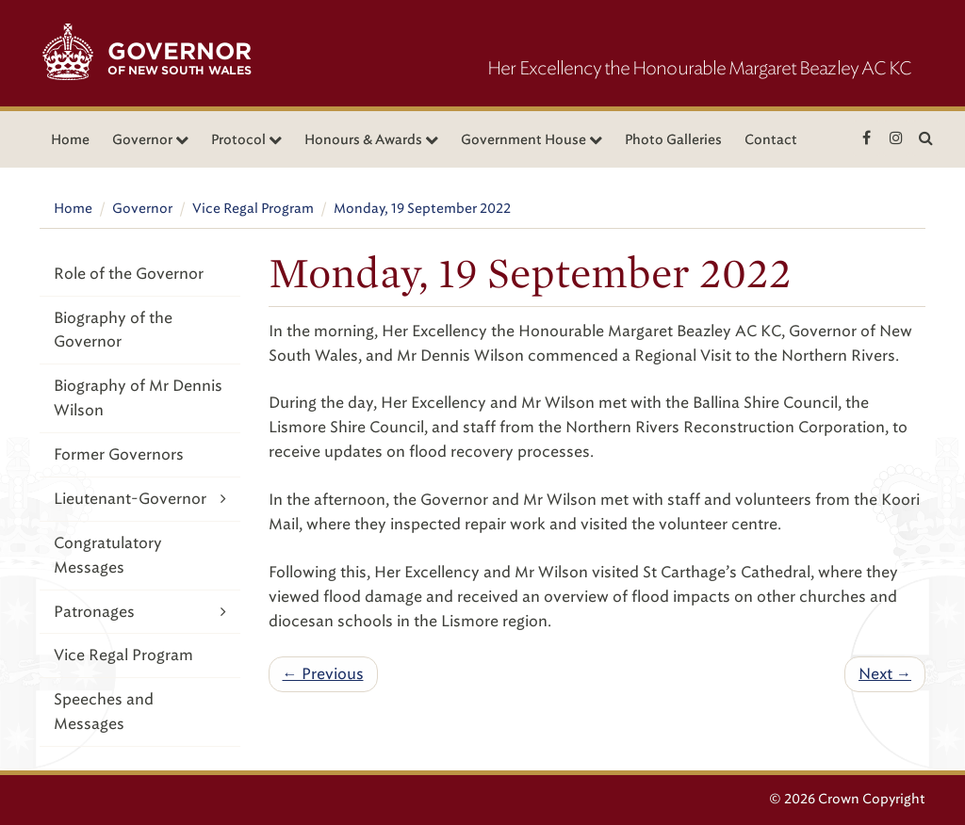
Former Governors (119, 454)
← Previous (323, 674)
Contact (770, 140)
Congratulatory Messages (108, 555)
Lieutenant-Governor (140, 498)
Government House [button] (531, 140)
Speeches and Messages (104, 711)
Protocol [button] (246, 140)
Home (70, 140)
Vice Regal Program (253, 209)
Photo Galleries (673, 140)
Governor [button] (150, 140)
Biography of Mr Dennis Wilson (138, 398)
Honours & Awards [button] (371, 140)
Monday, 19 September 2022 (422, 209)
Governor (142, 209)
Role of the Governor (129, 274)
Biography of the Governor (113, 330)
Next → (885, 674)
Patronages (140, 611)
